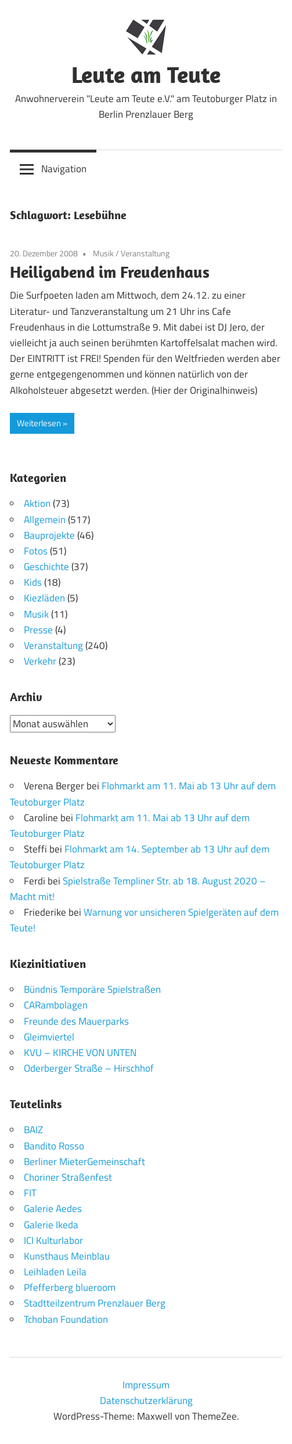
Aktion (37, 503)
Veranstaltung (145, 253)
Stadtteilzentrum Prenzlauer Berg (94, 1303)
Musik (103, 253)
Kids (33, 582)
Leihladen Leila (55, 1271)
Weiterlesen (39, 423)
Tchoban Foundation (66, 1319)
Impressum (146, 1384)
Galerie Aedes (53, 1208)
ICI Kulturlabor (53, 1240)
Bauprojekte (49, 535)
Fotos (36, 550)
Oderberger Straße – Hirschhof (89, 1068)
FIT (30, 1192)
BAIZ (33, 1129)
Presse (38, 629)
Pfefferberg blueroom (70, 1287)
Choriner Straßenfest (68, 1177)
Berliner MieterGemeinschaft (84, 1161)
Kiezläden (44, 597)
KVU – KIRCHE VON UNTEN (80, 1052)
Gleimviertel (49, 1036)
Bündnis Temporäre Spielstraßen (92, 989)
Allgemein (45, 519)
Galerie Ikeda (51, 1224)
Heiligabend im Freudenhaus (110, 272)
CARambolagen (56, 1005)
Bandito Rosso (54, 1145)
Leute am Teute (146, 74)
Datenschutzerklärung (146, 1400)
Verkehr (40, 661)
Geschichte (46, 566)
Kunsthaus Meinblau (67, 1256)
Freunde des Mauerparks (76, 1021)
